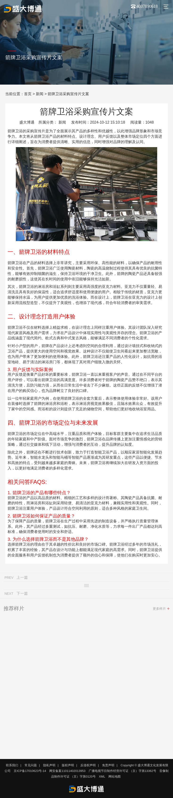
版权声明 (68, 765)
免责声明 (108, 765)
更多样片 (159, 610)
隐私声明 (49, 765)
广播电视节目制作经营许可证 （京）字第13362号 (122, 771)
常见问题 (31, 765)
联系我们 (12, 765)
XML (102, 776)
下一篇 (22, 595)
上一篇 (22, 579)
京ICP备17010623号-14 (30, 771)
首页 (28, 94)
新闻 (39, 94)
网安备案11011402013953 (67, 771)
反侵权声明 (88, 765)
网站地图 (114, 776)
